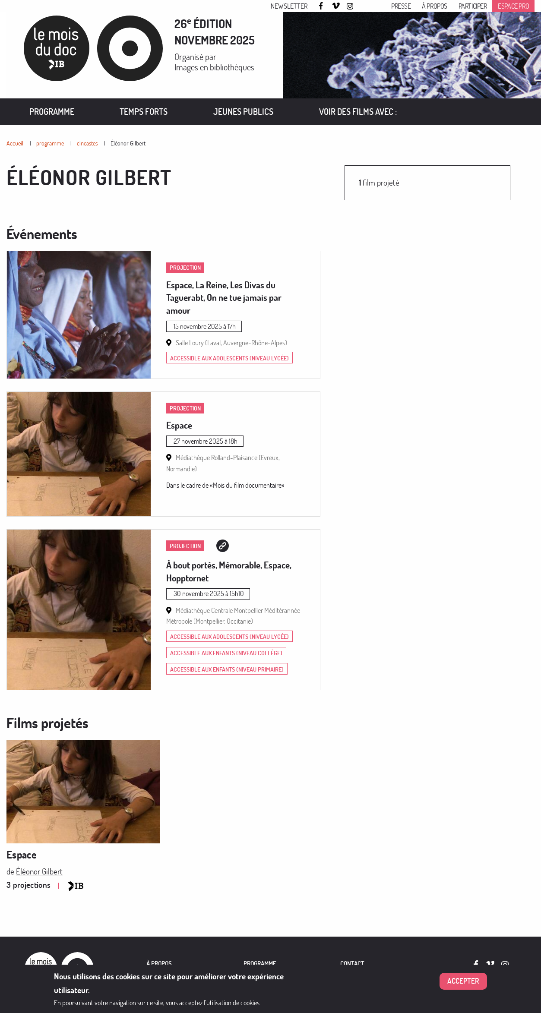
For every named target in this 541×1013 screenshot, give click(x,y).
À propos (434, 6)
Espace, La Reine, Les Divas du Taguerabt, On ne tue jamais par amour (224, 297)
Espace (179, 425)
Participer (473, 6)
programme (50, 143)
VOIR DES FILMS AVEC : (358, 111)
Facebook (322, 5)
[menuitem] (51, 111)
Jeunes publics (243, 111)
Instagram (350, 6)
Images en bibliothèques (214, 67)
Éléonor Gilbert (128, 143)
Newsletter (289, 6)
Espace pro (513, 6)
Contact (352, 963)
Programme (51, 111)
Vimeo (336, 6)
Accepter (463, 985)
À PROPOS (159, 963)
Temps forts (144, 111)
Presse (401, 6)
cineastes (87, 143)
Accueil (14, 143)
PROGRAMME (260, 963)
